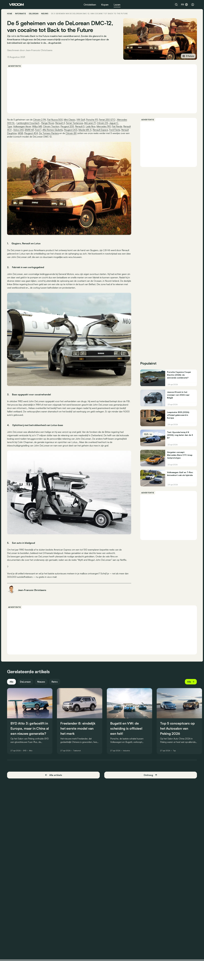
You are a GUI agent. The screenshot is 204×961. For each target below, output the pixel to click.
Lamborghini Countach (30, 123)
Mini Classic (71, 119)
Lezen (117, 4)
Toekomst (79, 746)
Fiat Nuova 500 (57, 119)
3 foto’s (186, 56)
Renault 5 (82, 126)
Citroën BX (101, 133)
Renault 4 (62, 123)
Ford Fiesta (23, 133)
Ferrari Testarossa (76, 123)
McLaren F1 (92, 123)
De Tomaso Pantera (79, 133)
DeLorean (36, 13)
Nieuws (43, 676)
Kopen (105, 4)
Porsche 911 (94, 119)
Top (176, 746)
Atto (32, 746)
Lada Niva (92, 126)
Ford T (55, 129)
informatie (22, 13)
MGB (51, 133)
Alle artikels (54, 770)
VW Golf (82, 119)
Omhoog (150, 770)
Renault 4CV (22, 129)
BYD (26, 746)
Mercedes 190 (105, 126)
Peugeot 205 (69, 126)
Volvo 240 (36, 129)
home (11, 13)
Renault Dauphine (38, 133)
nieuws (46, 13)
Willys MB (39, 126)
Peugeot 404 (61, 133)
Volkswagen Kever (24, 126)
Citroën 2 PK (41, 119)
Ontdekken (90, 4)
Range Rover (49, 123)
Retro (57, 676)
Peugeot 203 (88, 129)
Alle (13, 676)
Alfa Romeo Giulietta (70, 129)
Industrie (128, 746)
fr (184, 4)
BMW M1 (46, 129)
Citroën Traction (53, 126)
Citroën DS (104, 123)
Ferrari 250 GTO (109, 119)
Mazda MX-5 (102, 129)
